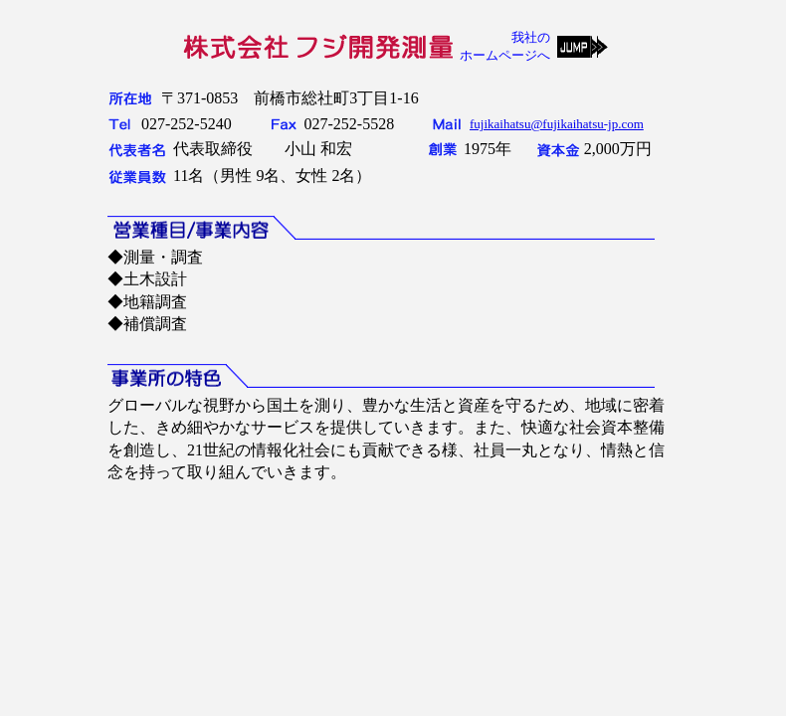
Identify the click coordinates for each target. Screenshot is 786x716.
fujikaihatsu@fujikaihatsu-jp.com (557, 123)
